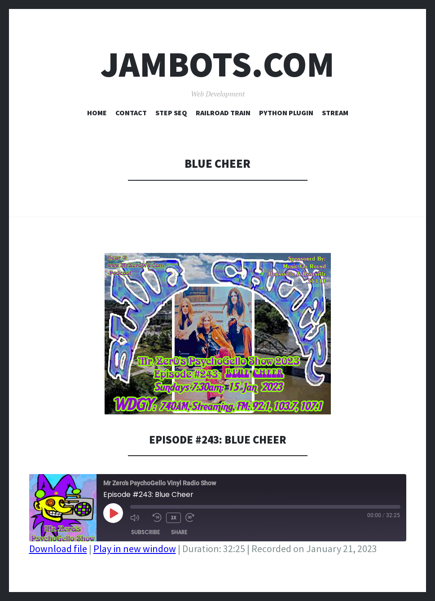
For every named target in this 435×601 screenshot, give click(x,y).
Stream (335, 112)
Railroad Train (223, 112)
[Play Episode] (113, 513)
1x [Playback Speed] (173, 517)
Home (97, 112)
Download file (58, 548)
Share (179, 532)
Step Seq (171, 112)
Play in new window (134, 548)
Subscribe (145, 532)
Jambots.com (217, 64)
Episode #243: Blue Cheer (217, 439)
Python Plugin (286, 112)
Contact (131, 112)
